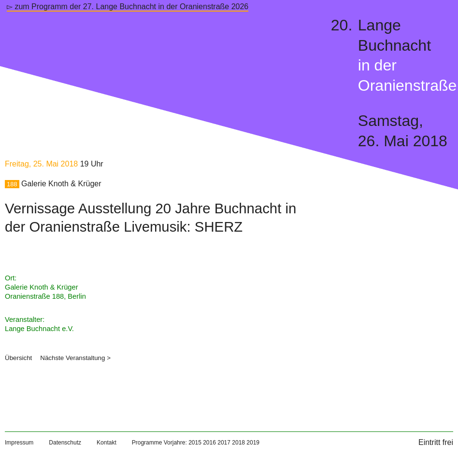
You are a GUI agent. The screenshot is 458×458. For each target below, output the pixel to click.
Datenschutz (65, 442)
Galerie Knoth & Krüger (61, 184)
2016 (209, 442)
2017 (223, 442)
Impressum (19, 442)
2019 (252, 442)
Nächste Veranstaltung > (75, 357)
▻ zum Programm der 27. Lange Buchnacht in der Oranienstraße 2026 (127, 6)
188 (12, 184)
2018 (238, 442)
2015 (194, 442)
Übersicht (18, 357)
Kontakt (106, 442)
